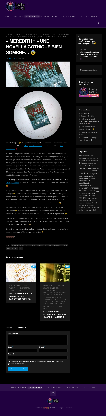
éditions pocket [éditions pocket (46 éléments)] (90, 210)
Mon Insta (18, 16)
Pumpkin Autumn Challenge (56, 37)
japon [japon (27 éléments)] (95, 174)
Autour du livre (73, 16)
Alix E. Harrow (14, 286)
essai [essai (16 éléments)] (90, 163)
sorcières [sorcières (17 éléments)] (81, 195)
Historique (48, 302)
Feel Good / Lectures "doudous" (54, 299)
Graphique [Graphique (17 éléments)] (81, 171)
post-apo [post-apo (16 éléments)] (89, 180)
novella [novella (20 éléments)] (85, 180)
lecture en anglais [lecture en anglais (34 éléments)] (85, 176)
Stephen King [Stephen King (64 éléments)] (90, 195)
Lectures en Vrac (32, 16)
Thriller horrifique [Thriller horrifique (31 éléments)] (91, 198)
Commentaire (13, 333)
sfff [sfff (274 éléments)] (96, 192)
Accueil (8, 16)
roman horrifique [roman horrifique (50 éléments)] (92, 188)
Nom (10, 347)
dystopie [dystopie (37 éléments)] (82, 163)
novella (41, 37)
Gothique (56, 35)
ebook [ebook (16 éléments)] (87, 163)
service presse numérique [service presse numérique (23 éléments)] (86, 193)
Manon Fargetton (50, 304)
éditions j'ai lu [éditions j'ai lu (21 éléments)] (86, 205)
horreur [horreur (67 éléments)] (93, 170)
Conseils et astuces (53, 16)
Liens (87, 16)
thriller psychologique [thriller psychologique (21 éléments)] (85, 200)
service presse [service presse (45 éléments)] (89, 190)
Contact (95, 16)
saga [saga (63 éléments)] (81, 190)
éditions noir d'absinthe (19, 245)
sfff (21, 248)
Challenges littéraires (14, 35)
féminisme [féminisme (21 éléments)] (89, 168)
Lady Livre (11, 58)
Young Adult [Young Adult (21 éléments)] (82, 203)
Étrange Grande (12, 183)
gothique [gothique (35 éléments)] (95, 168)
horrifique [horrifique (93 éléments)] (84, 173)
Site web (11, 354)
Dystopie (61, 292)
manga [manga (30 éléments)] (90, 178)
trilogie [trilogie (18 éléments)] (94, 200)
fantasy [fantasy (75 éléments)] (82, 168)
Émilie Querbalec (49, 295)
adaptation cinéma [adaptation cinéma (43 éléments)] (86, 156)
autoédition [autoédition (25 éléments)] (88, 158)
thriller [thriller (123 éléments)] (82, 198)
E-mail (42, 347)
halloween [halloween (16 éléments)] (87, 171)
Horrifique (65, 35)
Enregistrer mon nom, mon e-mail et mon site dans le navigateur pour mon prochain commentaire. (35, 363)
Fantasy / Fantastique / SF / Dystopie (38, 35)
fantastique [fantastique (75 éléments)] (88, 165)
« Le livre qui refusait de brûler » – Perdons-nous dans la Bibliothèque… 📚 (89, 121)
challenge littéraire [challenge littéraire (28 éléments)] (92, 161)
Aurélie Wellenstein (50, 286)
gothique (32, 245)
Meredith (40, 245)
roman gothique (12, 248)
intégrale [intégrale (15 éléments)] (91, 174)
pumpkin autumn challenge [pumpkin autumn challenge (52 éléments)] (85, 184)
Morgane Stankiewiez (29, 37)
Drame (54, 292)
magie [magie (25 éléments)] (86, 178)
